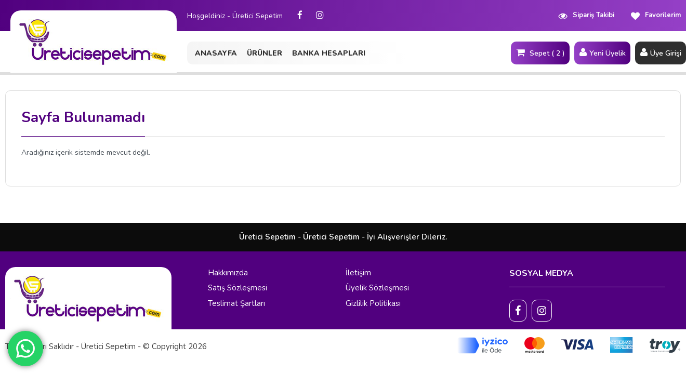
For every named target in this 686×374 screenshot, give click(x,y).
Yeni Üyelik (602, 52)
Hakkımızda (228, 273)
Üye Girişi (660, 52)
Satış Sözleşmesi (237, 288)
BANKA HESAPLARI (328, 53)
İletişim (358, 273)
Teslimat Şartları (236, 303)
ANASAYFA (216, 53)
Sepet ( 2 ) (540, 52)
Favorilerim (655, 15)
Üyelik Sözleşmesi (377, 288)
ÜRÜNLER (264, 53)
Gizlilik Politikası (373, 303)
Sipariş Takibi (586, 15)
